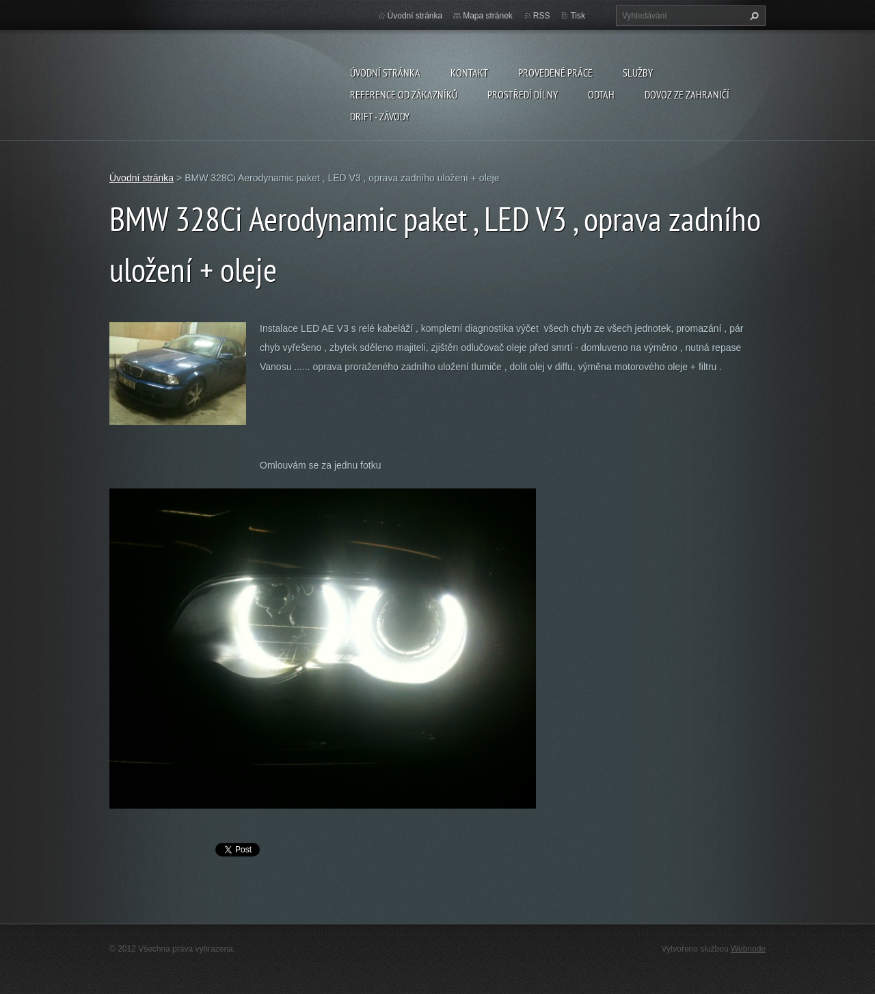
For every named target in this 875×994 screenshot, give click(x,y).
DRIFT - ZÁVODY (379, 116)
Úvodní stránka (385, 72)
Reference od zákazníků (403, 94)
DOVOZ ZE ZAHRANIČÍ (687, 94)
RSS (541, 16)
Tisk (577, 16)
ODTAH (601, 94)
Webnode (748, 949)
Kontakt (469, 72)
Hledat (752, 15)
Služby (638, 72)
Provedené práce (555, 72)
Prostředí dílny (522, 94)
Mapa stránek (488, 16)
